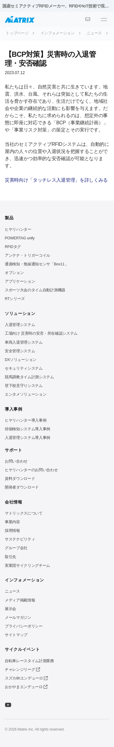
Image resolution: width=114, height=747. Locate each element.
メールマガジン (18, 617)
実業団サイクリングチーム (27, 565)
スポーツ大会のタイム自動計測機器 (35, 290)
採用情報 (12, 530)
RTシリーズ (15, 298)
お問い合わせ (16, 461)
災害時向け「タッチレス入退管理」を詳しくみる (56, 180)
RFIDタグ (13, 246)
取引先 (10, 557)
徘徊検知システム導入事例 (27, 429)
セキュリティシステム (24, 368)
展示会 (10, 609)
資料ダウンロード (20, 478)
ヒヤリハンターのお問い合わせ (31, 470)
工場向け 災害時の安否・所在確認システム (41, 333)
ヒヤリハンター (18, 229)
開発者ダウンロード (22, 487)
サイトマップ (16, 635)
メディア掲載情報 (20, 600)
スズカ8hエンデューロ (26, 678)
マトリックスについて (24, 513)
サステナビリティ (20, 539)
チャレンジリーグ (22, 669)
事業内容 (12, 522)
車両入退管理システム (24, 342)
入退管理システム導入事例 (27, 437)
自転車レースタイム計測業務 (29, 661)
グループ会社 (16, 548)
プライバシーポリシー (24, 626)
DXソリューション (20, 359)
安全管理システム (20, 351)
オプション (14, 272)
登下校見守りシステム (24, 385)
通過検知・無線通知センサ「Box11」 (36, 264)
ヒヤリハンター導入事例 (25, 420)
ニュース (12, 591)
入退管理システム (20, 324)
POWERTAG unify (20, 238)
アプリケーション (20, 281)
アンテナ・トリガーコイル (27, 255)
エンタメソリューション (25, 394)
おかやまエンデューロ (26, 687)
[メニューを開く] (103, 19)
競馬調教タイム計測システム (29, 377)
